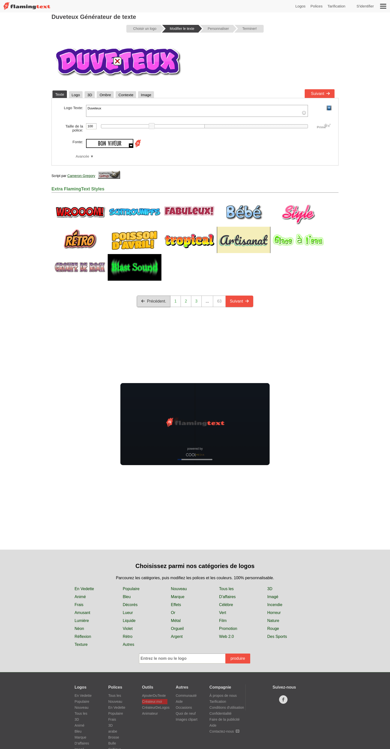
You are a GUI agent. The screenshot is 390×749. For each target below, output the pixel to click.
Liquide (129, 620)
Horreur (274, 613)
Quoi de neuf (186, 713)
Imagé (272, 597)
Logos (300, 6)
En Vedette (84, 589)
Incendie (275, 605)
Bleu (127, 597)
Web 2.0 (226, 636)
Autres (128, 644)
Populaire (131, 589)
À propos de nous (223, 696)
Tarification (336, 6)
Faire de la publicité (224, 719)
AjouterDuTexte (154, 696)
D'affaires (227, 597)
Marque (177, 597)
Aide (179, 702)
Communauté (186, 696)
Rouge (273, 628)
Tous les (226, 589)
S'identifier (365, 6)
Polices (316, 6)
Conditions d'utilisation (226, 707)
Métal (176, 620)
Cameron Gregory (81, 176)
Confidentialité (220, 713)
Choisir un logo (144, 29)
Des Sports (277, 636)
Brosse (113, 737)
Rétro (127, 636)
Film (223, 620)
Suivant (320, 93)
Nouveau (179, 589)
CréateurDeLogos (154, 707)
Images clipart (186, 719)
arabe (112, 731)
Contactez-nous (224, 731)
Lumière (82, 620)
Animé (80, 597)
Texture (81, 644)
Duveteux (197, 111)
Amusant (82, 613)
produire (238, 658)
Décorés (130, 605)
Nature (273, 620)
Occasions (184, 707)
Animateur (150, 713)
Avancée (82, 156)
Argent (177, 636)
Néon (79, 628)
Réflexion (83, 636)
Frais (79, 605)
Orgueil (177, 628)
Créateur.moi (152, 702)
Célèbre (226, 605)
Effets (176, 605)
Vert (222, 613)
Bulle (112, 743)
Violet (128, 628)
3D (269, 589)
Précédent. (153, 301)
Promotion (228, 628)
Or (173, 613)
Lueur (128, 613)
